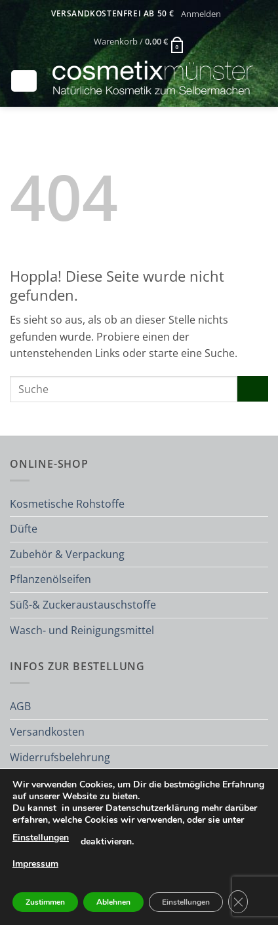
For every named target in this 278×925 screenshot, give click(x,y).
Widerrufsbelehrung (60, 757)
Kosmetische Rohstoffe (67, 504)
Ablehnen (113, 902)
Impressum (35, 864)
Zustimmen (45, 902)
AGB (20, 706)
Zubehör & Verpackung (67, 554)
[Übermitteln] (252, 389)
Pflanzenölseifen (50, 579)
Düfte (23, 528)
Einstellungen (40, 837)
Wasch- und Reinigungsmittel (82, 630)
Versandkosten (47, 732)
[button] (200, 14)
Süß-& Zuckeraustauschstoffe (83, 604)
